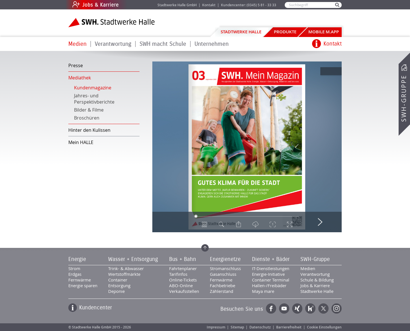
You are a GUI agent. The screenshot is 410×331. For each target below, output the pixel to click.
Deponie (116, 291)
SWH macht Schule (163, 44)
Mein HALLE (80, 142)
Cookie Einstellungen (324, 327)
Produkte (285, 32)
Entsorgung (119, 285)
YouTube (284, 308)
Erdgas (74, 274)
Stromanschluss (225, 268)
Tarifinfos (178, 274)
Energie (77, 259)
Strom (74, 268)
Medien (77, 44)
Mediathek (79, 78)
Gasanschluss (223, 274)
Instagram (336, 308)
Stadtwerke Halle (241, 32)
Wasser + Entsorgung (133, 259)
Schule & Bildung (317, 280)
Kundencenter (95, 308)
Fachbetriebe (222, 285)
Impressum (216, 327)
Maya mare (263, 291)
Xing (297, 308)
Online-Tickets (183, 280)
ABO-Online (181, 285)
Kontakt (209, 5)
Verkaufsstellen (184, 291)
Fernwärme (79, 280)
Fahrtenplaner (183, 268)
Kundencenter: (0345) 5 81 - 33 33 (248, 5)
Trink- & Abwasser (126, 268)
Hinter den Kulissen (89, 130)
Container (117, 280)
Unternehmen (211, 44)
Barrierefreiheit (289, 327)
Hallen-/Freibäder (269, 285)
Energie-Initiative (268, 274)
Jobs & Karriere (134, 4)
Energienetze (225, 259)
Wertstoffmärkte (124, 274)
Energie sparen (82, 285)
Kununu (310, 308)
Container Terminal (270, 280)
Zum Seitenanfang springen (205, 248)
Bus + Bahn (182, 259)
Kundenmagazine (92, 88)
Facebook (271, 308)
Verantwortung (113, 44)
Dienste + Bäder (271, 259)
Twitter (323, 308)
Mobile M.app (323, 32)
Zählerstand (221, 291)
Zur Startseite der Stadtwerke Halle (111, 22)
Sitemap (237, 327)
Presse (75, 65)
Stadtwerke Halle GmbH (177, 5)
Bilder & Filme (89, 110)
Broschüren (86, 118)
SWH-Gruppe (404, 98)
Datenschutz (260, 327)
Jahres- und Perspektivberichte (94, 98)
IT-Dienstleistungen (270, 268)
